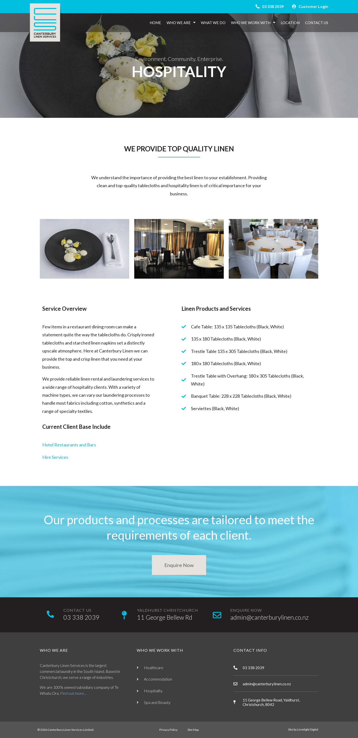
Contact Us (316, 22)
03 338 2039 (81, 617)
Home (155, 22)
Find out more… (73, 693)
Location (290, 22)
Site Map (193, 730)
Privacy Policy (168, 730)
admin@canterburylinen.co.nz (269, 617)
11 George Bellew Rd (164, 617)
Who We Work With (253, 22)
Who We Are (181, 22)
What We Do (213, 22)
